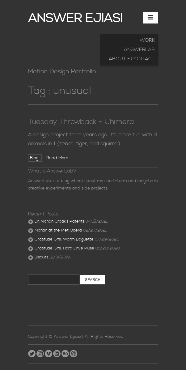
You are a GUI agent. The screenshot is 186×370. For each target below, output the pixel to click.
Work (147, 40)
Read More (57, 158)
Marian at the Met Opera (58, 230)
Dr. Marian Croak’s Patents (59, 221)
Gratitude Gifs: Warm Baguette (64, 239)
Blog (35, 158)
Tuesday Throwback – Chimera (81, 121)
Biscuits (41, 257)
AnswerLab (139, 49)
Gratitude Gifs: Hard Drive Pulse (64, 248)
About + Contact (132, 59)
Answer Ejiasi (75, 19)
